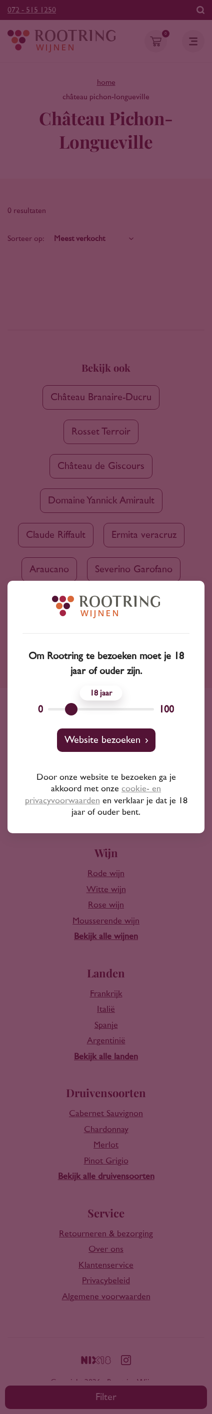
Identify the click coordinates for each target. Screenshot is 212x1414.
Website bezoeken (102, 740)
